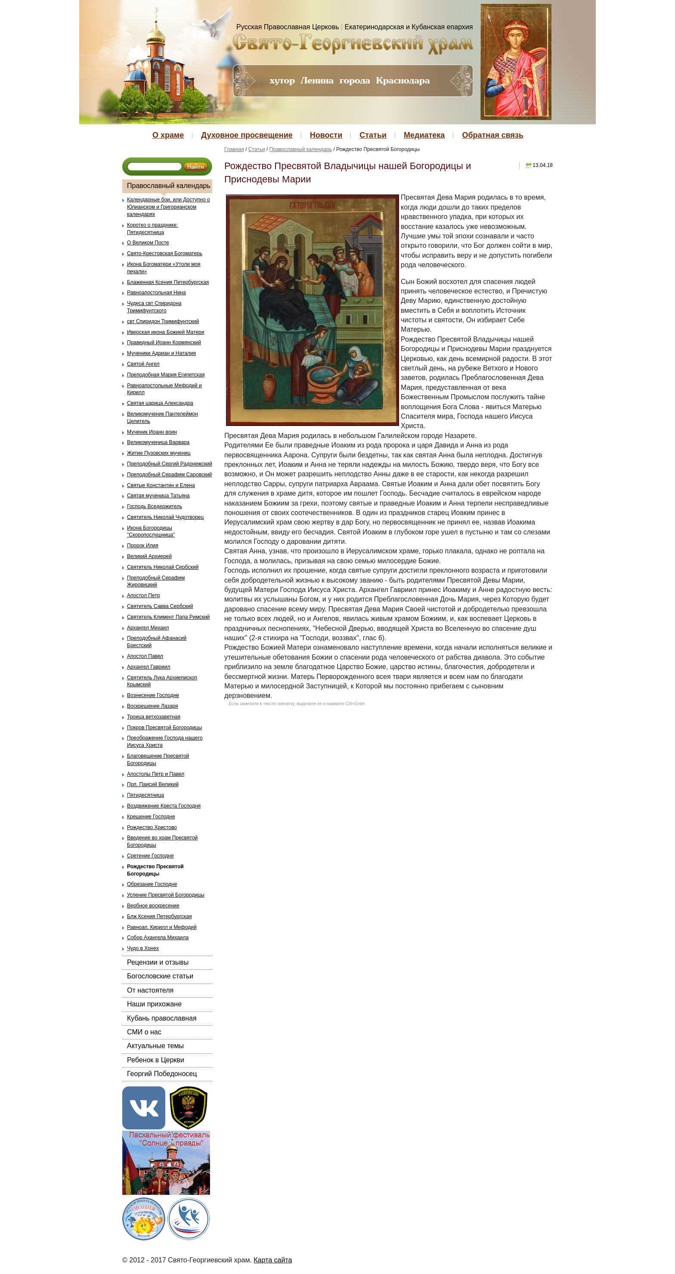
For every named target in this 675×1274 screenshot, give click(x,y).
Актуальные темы (155, 1045)
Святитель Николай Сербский (162, 567)
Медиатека (424, 135)
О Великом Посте (148, 243)
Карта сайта (273, 1260)
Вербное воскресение (153, 906)
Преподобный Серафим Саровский (169, 475)
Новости (326, 135)
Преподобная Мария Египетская (165, 375)
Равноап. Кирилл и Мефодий (162, 927)
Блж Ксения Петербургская (159, 916)
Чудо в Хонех (143, 948)
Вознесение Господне (153, 695)
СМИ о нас (144, 1032)
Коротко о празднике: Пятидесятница (152, 228)
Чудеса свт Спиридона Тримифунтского (154, 307)
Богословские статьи (160, 976)
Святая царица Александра (160, 403)
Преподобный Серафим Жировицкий (156, 581)
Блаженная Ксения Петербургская (168, 282)
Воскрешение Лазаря (152, 706)
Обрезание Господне (152, 884)
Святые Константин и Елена (161, 485)
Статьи (373, 135)
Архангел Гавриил (148, 667)
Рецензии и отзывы (158, 962)
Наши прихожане (154, 1004)
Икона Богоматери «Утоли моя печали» (164, 268)
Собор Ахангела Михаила (158, 938)
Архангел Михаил (148, 628)
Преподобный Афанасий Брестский (156, 641)
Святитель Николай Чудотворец (165, 517)
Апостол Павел (145, 656)
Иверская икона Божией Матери (165, 332)
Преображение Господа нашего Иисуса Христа (165, 741)
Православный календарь (169, 185)
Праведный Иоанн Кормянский (164, 342)
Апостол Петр (143, 595)
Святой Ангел (143, 364)
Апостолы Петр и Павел (155, 774)
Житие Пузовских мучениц (159, 453)
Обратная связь (492, 135)
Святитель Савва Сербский (160, 606)
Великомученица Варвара (158, 442)
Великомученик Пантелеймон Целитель (162, 417)
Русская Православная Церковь (287, 27)
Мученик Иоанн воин (152, 432)
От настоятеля (150, 990)
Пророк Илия (142, 546)
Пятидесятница (145, 795)
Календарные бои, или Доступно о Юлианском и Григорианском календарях (168, 207)
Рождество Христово (152, 827)
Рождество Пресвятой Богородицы (155, 870)
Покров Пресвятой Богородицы (164, 728)
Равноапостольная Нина (156, 293)
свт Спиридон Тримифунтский (163, 321)
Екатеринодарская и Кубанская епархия (409, 27)
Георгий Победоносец (162, 1073)
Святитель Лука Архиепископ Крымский (162, 681)
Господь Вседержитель (154, 506)
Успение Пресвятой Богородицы (165, 895)
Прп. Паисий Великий (153, 784)
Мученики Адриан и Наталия (161, 353)
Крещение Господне (151, 817)
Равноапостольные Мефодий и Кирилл (164, 389)
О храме (168, 135)
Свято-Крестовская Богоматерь (164, 253)
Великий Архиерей (149, 556)
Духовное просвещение (246, 135)
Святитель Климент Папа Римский (168, 617)
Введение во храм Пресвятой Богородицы (162, 841)
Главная (234, 149)
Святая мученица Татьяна (158, 496)
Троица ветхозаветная (153, 717)
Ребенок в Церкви (155, 1060)
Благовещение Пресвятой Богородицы (158, 759)
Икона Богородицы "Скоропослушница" (151, 531)
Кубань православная (162, 1018)
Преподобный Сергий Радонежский (169, 464)
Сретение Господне (150, 856)
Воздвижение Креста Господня (164, 806)
